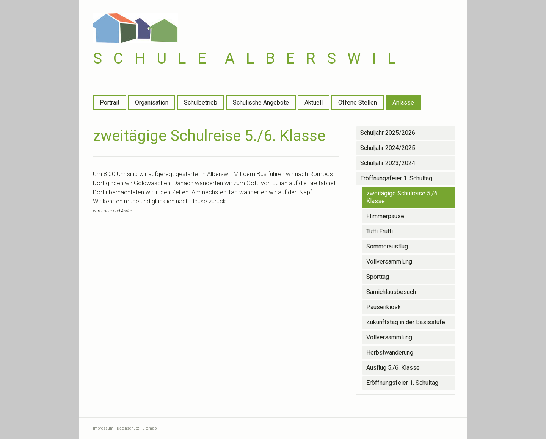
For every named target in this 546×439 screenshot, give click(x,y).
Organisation (151, 102)
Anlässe (403, 102)
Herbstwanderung (389, 352)
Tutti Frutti (379, 231)
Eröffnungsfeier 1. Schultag (396, 178)
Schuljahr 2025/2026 (387, 132)
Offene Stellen (357, 102)
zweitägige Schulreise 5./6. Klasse (402, 197)
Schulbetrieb (200, 102)
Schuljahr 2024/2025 (387, 148)
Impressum (103, 428)
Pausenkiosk (383, 307)
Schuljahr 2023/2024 (387, 163)
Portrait (109, 102)
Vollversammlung (389, 261)
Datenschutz (128, 428)
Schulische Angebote (261, 102)
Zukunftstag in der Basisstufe (405, 322)
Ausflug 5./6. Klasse (393, 367)
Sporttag (377, 276)
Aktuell (313, 102)
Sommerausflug (387, 246)
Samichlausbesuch (391, 291)
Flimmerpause (385, 216)
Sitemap (150, 428)
